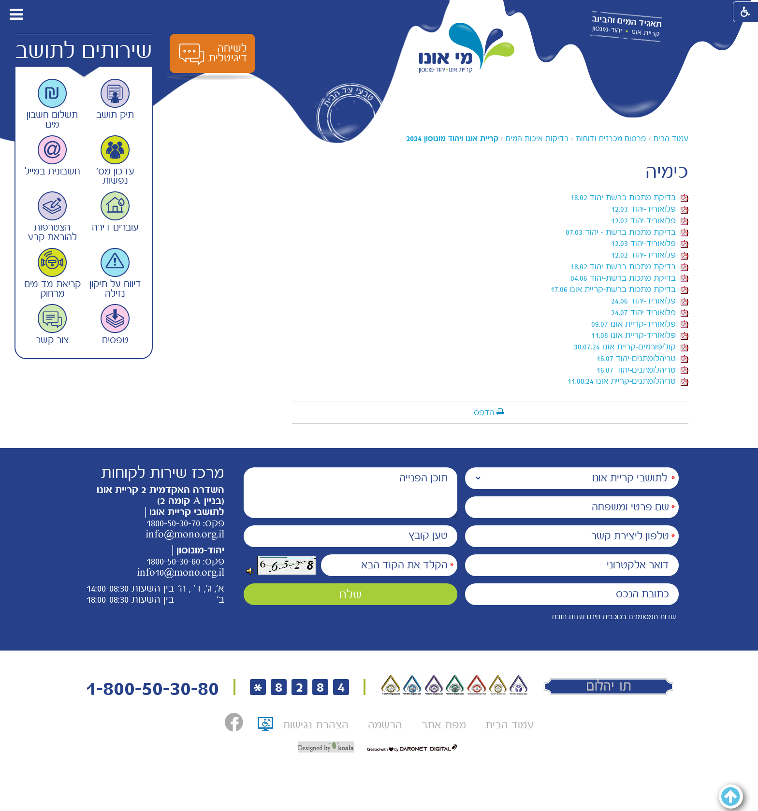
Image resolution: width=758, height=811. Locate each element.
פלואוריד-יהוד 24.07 (649, 312)
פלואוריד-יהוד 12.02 (649, 220)
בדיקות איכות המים (537, 138)
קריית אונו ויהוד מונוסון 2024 (452, 138)
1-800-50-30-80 (152, 688)
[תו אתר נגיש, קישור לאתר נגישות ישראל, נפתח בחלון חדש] (265, 727)
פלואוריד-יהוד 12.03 (649, 209)
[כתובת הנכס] (572, 594)
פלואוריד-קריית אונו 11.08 (639, 335)
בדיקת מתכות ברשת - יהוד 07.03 (627, 232)
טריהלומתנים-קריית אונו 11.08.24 (628, 381)
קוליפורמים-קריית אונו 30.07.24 (631, 346)
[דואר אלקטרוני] (572, 565)
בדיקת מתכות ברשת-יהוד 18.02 (629, 197)
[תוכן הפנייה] (350, 492)
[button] (42, 14)
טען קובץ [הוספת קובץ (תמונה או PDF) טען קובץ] (428, 535)
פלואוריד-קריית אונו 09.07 (639, 324)
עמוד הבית (670, 138)
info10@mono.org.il (180, 572)
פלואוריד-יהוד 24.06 (649, 300)
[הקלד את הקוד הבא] (389, 565)
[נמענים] (572, 478)
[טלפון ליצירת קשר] (572, 536)
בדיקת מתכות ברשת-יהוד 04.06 (629, 278)
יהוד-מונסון (607, 29)
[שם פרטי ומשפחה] (572, 507)
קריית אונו (645, 33)
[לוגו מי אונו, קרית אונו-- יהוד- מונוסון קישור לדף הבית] (467, 48)
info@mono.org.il (185, 534)
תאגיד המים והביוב (626, 22)
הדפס (484, 412)
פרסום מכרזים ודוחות (611, 138)
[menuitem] (509, 724)
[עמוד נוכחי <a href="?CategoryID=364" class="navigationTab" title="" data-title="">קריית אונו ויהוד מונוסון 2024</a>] (452, 138)
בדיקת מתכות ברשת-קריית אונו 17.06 (619, 289)
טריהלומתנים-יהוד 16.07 (642, 358)
